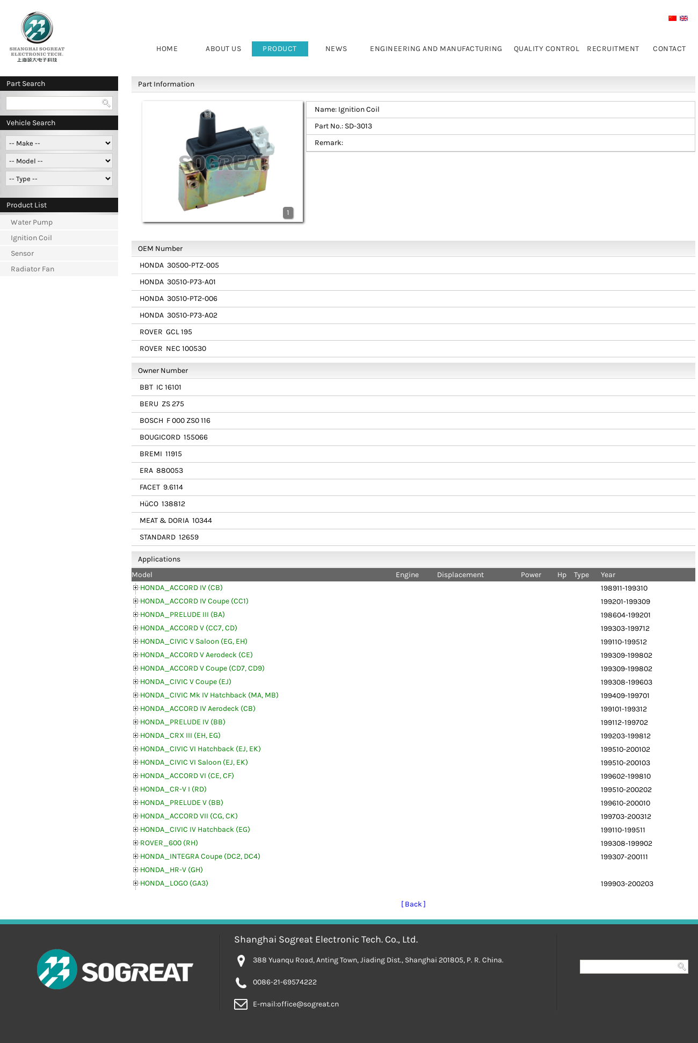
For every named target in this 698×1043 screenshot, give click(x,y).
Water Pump (32, 222)
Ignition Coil (31, 237)
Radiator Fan (32, 269)
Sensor (22, 253)
